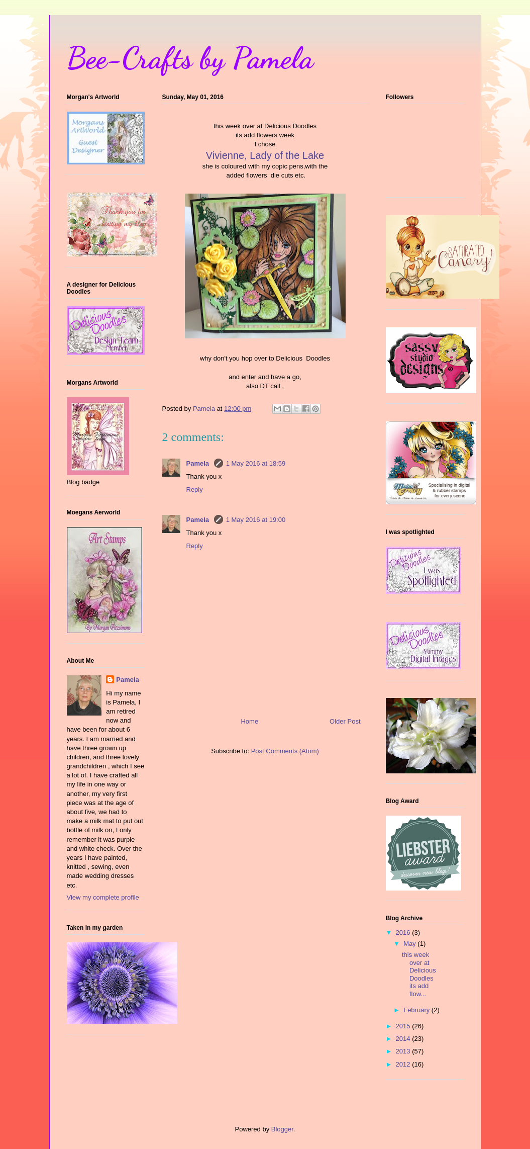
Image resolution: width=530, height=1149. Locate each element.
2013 (404, 1051)
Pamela (198, 463)
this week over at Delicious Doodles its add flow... (419, 974)
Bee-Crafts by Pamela (190, 58)
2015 (404, 1026)
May (410, 943)
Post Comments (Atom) (285, 751)
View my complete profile (103, 897)
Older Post (345, 721)
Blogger (282, 1129)
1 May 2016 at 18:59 (256, 463)
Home (249, 721)
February (417, 1010)
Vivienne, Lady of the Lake (265, 155)
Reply (194, 489)
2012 (404, 1064)
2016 (404, 932)
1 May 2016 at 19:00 (256, 519)
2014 (404, 1038)
